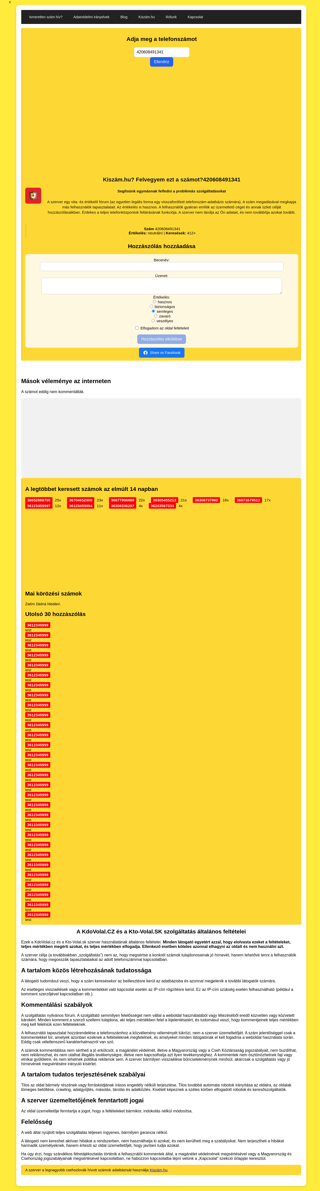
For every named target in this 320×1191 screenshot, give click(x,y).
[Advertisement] (161, 134)
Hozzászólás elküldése (161, 342)
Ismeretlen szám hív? (45, 17)
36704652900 (80, 503)
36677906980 (122, 503)
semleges (162, 314)
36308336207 (122, 509)
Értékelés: (161, 300)
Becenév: (162, 260)
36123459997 (38, 509)
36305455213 (164, 503)
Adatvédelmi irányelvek (92, 17)
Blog (124, 17)
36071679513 (248, 503)
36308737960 (206, 503)
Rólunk (171, 17)
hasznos (162, 305)
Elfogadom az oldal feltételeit (162, 331)
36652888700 (38, 503)
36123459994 (80, 509)
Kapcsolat (195, 17)
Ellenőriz (161, 62)
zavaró (162, 319)
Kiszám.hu (146, 17)
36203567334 (162, 509)
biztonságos (162, 309)
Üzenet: (161, 276)
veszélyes (162, 324)
